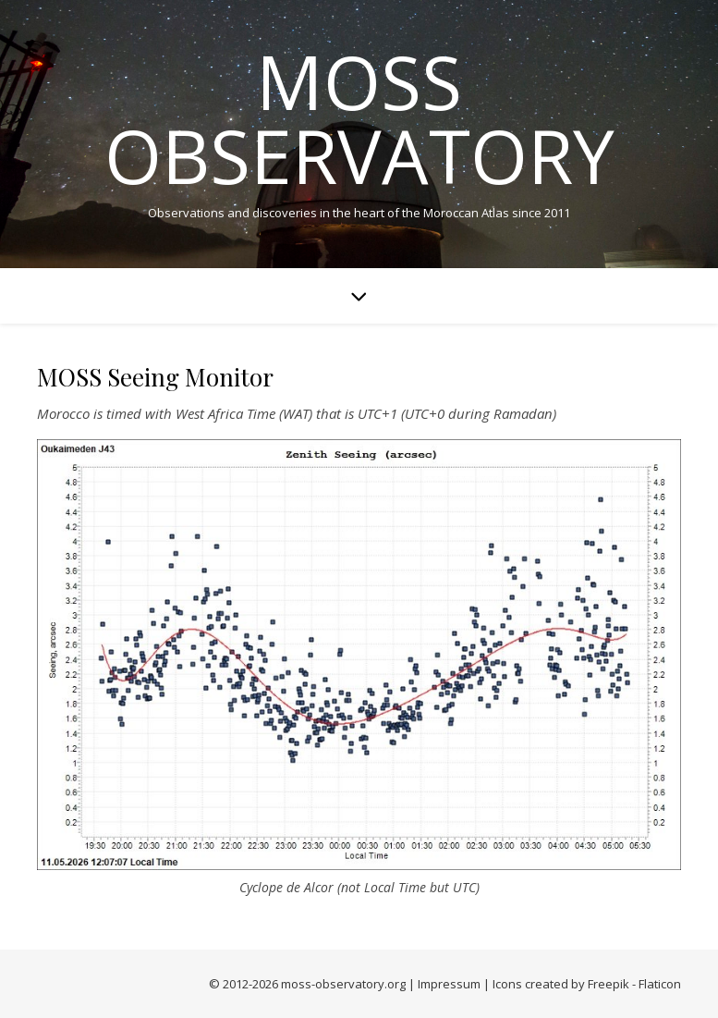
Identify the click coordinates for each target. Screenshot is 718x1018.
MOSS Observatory (359, 118)
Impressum (449, 983)
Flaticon (660, 983)
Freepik (608, 983)
